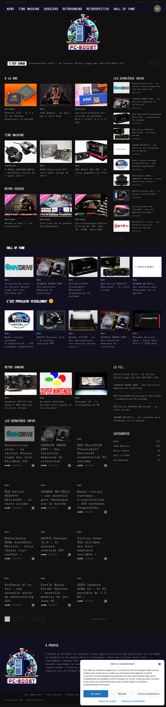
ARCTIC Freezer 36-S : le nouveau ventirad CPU (50, 340)
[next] (157, 64)
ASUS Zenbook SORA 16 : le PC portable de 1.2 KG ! (91, 591)
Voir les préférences (148, 693)
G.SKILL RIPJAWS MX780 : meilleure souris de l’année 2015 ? (20, 172)
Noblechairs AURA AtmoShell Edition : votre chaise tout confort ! (146, 179)
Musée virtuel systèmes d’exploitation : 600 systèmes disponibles (144, 163)
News (42, 109)
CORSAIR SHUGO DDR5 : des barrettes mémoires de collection (146, 102)
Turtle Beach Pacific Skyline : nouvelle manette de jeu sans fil (55, 593)
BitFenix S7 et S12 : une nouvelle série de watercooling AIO (145, 225)
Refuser (122, 693)
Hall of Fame (9, 109)
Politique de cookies (107, 701)
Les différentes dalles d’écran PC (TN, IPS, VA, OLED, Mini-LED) (91, 226)
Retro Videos (10, 219)
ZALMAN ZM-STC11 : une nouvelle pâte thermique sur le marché (145, 148)
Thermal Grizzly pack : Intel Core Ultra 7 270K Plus (145, 340)
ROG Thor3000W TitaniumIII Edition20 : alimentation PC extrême (146, 117)
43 (35, 623)
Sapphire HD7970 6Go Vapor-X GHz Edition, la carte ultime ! (19, 404)
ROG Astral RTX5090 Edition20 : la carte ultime (143, 132)
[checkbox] (157, 8)
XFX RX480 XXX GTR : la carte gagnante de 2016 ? (91, 172)
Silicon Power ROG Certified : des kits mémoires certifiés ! (143, 209)
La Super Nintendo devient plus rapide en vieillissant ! (56, 404)
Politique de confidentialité (133, 701)
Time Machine (10, 166)
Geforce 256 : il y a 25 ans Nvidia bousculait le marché (19, 116)
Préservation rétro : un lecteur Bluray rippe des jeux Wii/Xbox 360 (76, 63)
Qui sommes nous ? (34, 699)
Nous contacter (54, 699)
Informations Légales (76, 699)
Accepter (96, 693)
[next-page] (121, 238)
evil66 (7, 465)
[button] (159, 664)
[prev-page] (115, 238)
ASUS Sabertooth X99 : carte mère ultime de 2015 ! (55, 172)
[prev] (152, 64)
